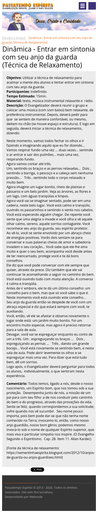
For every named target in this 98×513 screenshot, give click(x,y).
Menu (82, 5)
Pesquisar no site (92, 6)
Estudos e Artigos (14, 38)
